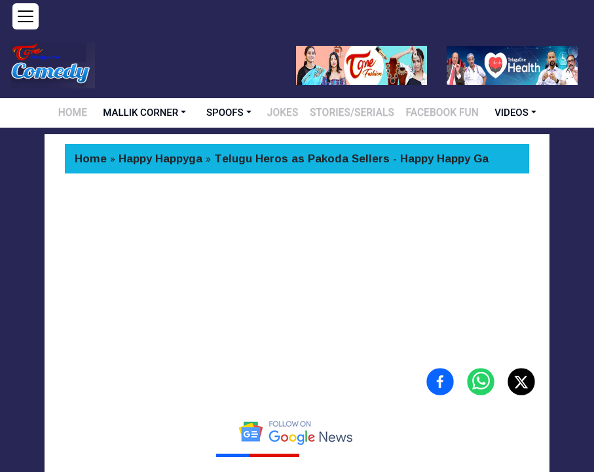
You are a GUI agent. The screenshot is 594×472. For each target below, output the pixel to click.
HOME (93, 112)
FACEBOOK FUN (427, 112)
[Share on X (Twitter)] (521, 381)
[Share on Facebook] (440, 381)
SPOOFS (242, 112)
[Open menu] (25, 16)
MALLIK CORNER (158, 112)
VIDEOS (489, 112)
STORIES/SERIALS (354, 112)
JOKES (297, 112)
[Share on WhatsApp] (480, 381)
